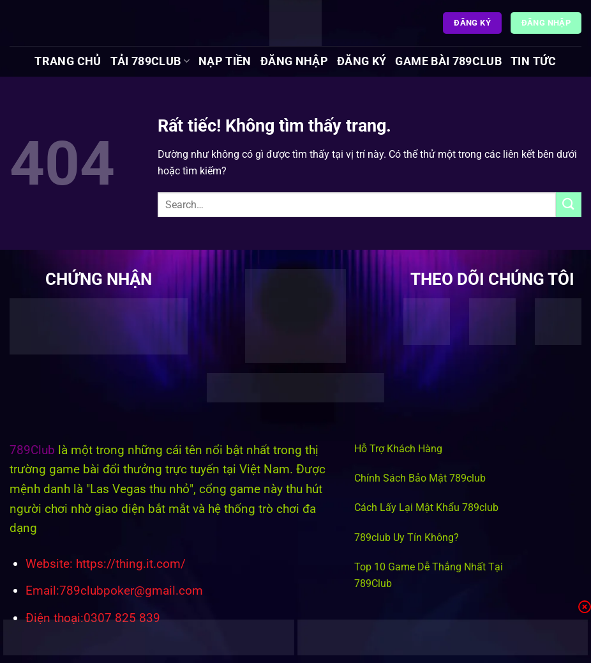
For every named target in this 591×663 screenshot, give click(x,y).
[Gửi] (568, 204)
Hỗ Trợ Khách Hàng (398, 449)
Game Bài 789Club (448, 61)
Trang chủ (67, 61)
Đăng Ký (361, 61)
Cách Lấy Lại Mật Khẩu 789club (426, 507)
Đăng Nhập (294, 61)
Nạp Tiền (224, 61)
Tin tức (533, 61)
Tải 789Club (150, 61)
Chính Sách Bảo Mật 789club (420, 478)
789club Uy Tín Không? (406, 537)
